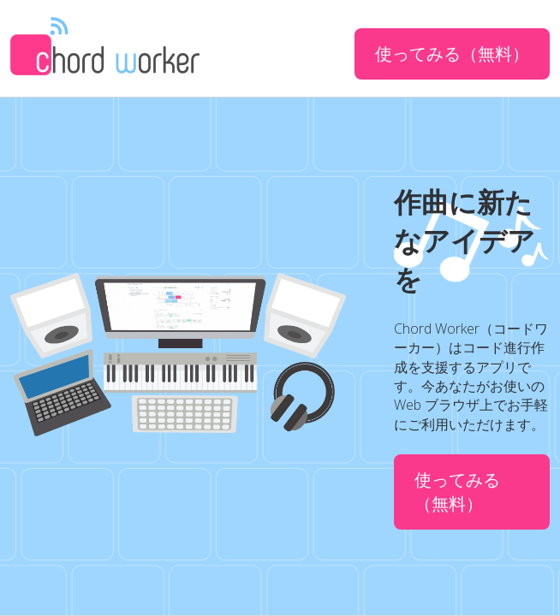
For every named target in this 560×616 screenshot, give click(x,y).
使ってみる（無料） (452, 53)
